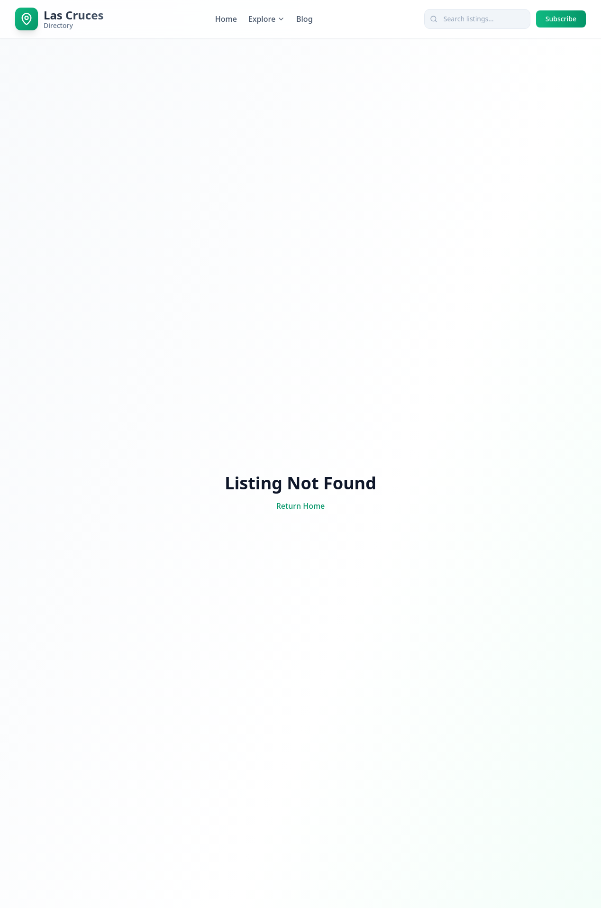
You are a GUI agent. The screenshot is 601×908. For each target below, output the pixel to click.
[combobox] (477, 19)
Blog (304, 19)
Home (226, 19)
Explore (266, 19)
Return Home (300, 506)
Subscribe (561, 18)
